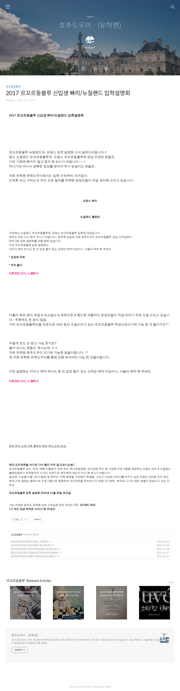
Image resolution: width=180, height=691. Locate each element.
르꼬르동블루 (13, 86)
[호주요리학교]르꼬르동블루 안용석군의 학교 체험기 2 (33, 556)
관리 (107, 68)
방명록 (84, 68)
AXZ (89, 686)
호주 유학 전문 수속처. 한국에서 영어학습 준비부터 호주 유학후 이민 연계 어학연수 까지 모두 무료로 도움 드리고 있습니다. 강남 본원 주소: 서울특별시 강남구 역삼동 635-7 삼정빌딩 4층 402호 (85, 641)
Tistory (108, 686)
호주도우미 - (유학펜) (90, 25)
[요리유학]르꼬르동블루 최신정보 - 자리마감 (29, 541)
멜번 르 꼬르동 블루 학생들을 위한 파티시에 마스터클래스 (34, 552)
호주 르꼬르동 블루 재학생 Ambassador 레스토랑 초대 (34, 548)
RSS (96, 68)
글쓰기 (73, 68)
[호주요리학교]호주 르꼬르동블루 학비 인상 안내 (31, 545)
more (171, 582)
